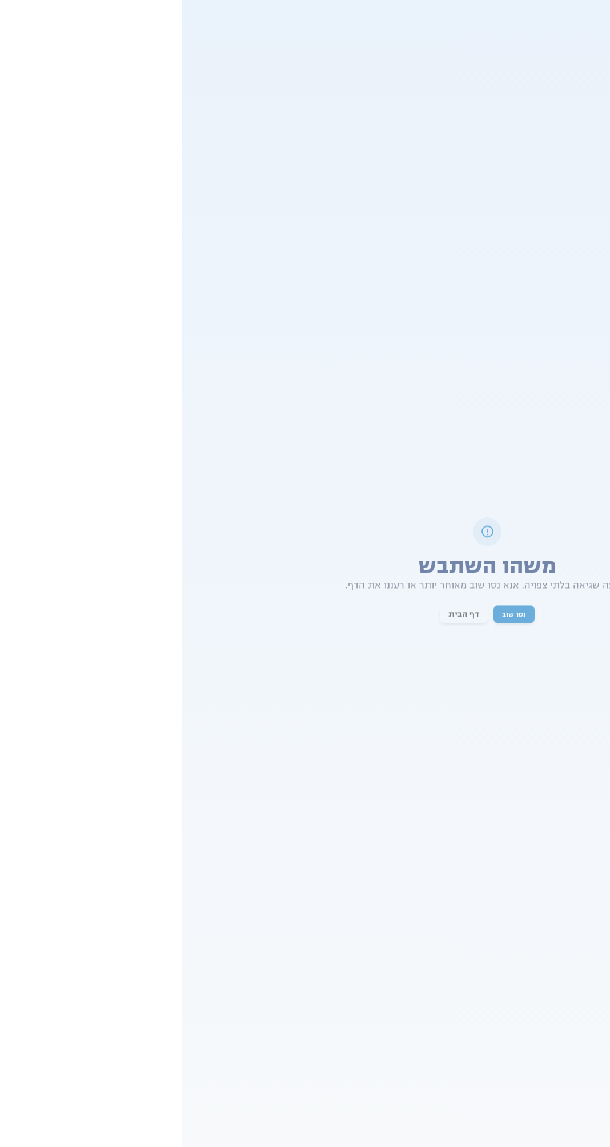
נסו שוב (332, 615)
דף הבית (281, 615)
